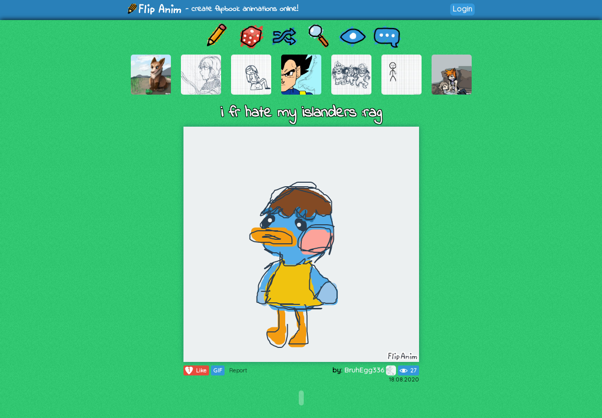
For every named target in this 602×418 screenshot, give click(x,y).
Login (462, 9)
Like (195, 370)
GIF (218, 370)
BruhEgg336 (370, 369)
